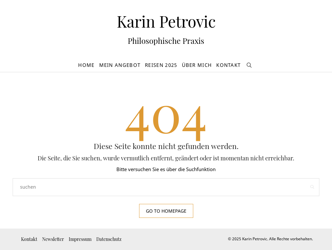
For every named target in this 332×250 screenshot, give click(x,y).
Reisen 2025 (161, 65)
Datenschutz (109, 239)
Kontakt (228, 65)
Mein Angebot (120, 65)
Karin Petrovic (166, 21)
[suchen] (249, 65)
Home (86, 65)
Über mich (197, 65)
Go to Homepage (166, 211)
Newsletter (53, 239)
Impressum (80, 239)
